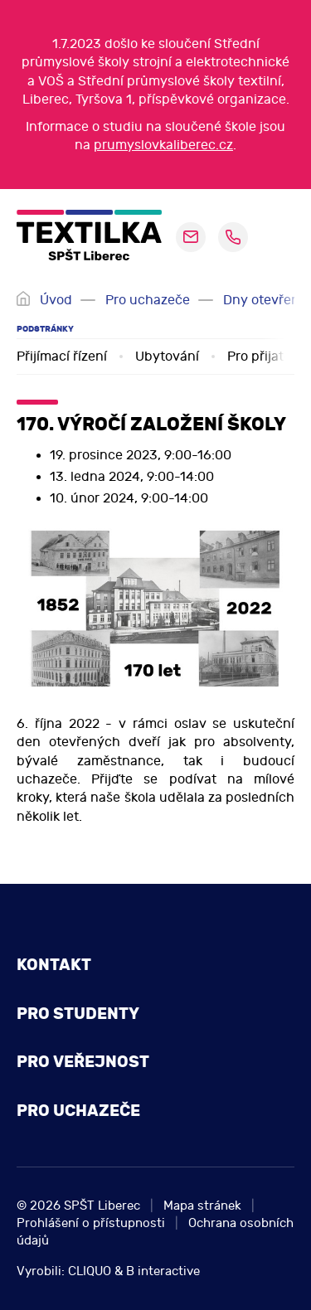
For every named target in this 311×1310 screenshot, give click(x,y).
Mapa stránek (202, 1206)
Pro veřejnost (83, 1061)
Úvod (56, 300)
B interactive (163, 1271)
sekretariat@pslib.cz (191, 237)
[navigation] (275, 237)
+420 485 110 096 (233, 237)
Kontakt (54, 964)
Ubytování (167, 356)
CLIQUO (89, 1271)
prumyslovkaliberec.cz (163, 145)
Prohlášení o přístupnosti (91, 1223)
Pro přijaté (259, 356)
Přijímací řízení (62, 356)
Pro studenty (78, 1013)
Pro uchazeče (147, 300)
